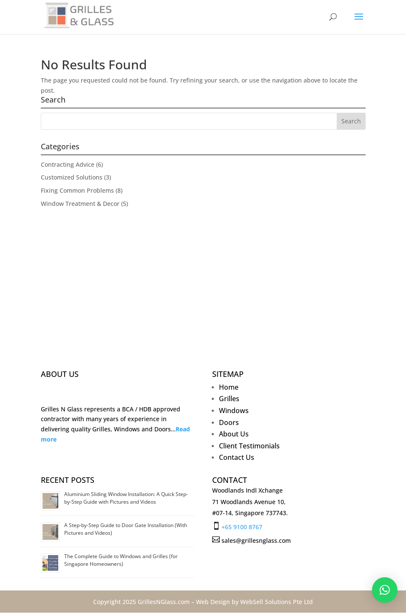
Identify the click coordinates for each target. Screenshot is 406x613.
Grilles (229, 400)
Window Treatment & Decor (80, 204)
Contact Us (236, 459)
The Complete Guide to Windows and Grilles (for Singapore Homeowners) (121, 560)
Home (228, 388)
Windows (234, 412)
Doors (229, 424)
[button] (384, 590)
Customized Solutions (71, 177)
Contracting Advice (67, 164)
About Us (234, 435)
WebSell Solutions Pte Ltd (276, 602)
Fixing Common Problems (77, 190)
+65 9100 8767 (241, 527)
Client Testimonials (249, 447)
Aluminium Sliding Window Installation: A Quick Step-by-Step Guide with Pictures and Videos (126, 497)
